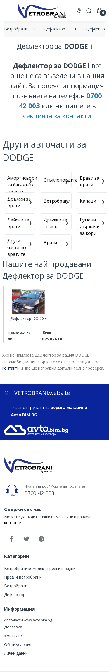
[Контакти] (79, 10)
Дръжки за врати (19, 202)
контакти (13, 522)
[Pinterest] (41, 539)
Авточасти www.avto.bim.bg (28, 619)
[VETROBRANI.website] (42, 10)
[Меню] (8, 10)
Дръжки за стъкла (55, 223)
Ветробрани (57, 201)
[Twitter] (26, 539)
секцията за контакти (57, 115)
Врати (50, 243)
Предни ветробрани (23, 577)
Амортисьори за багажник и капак (22, 184)
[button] (89, 10)
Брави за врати (89, 181)
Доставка (13, 627)
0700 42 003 (39, 493)
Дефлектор (14, 594)
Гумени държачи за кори (89, 226)
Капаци (88, 201)
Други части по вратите (16, 247)
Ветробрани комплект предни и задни (39, 568)
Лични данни (15, 653)
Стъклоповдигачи (63, 180)
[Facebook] (11, 539)
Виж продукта (47, 335)
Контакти (13, 636)
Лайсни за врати (18, 223)
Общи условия (17, 644)
